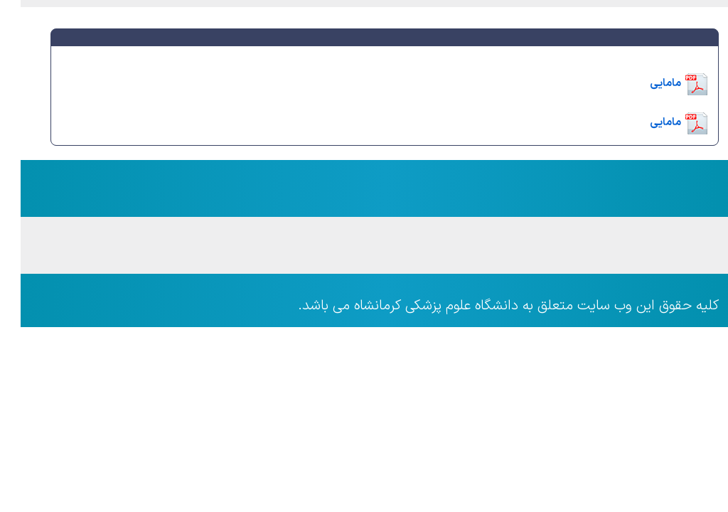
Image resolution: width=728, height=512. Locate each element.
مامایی (644, 83)
